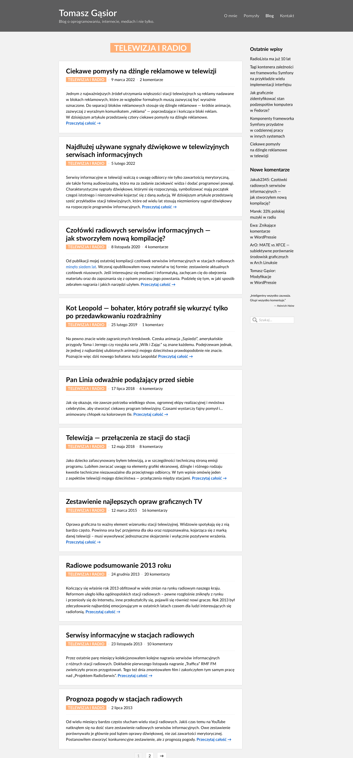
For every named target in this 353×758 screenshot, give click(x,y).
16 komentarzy (154, 510)
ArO (253, 244)
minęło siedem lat (81, 266)
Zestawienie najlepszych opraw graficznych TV (134, 501)
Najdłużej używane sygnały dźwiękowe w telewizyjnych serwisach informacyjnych (147, 150)
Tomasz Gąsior (88, 12)
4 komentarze (156, 246)
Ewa (253, 225)
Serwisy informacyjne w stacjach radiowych (130, 635)
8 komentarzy (151, 446)
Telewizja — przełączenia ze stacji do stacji (128, 437)
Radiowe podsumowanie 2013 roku (118, 565)
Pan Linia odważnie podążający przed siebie (130, 379)
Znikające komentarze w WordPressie (263, 231)
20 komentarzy (157, 574)
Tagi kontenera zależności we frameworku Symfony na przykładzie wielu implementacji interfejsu (271, 75)
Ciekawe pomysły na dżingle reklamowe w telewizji (141, 71)
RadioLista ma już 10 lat (270, 58)
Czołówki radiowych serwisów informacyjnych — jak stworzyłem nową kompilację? (138, 234)
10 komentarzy (160, 643)
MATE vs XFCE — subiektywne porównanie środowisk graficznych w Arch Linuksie (271, 253)
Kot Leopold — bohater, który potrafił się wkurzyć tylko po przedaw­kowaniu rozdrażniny (147, 312)
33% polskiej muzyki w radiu (267, 214)
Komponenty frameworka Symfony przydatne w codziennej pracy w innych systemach (272, 127)
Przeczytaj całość (83, 123)
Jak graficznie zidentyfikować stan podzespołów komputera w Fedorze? (271, 101)
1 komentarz (153, 324)
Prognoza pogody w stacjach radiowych (124, 699)
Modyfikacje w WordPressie (263, 279)
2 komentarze (151, 79)
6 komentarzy (151, 388)
